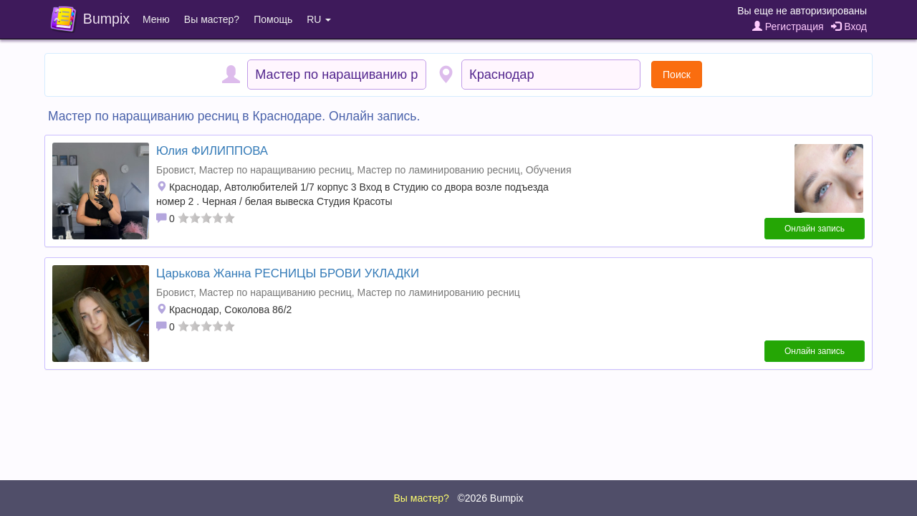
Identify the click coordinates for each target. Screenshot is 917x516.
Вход (849, 26)
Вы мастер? (211, 19)
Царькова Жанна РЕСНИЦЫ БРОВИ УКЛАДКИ (287, 273)
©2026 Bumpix (490, 498)
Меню (156, 19)
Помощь (273, 19)
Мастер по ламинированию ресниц (438, 170)
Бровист (174, 170)
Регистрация (788, 26)
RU (319, 19)
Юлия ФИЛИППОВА (212, 151)
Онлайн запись (814, 229)
